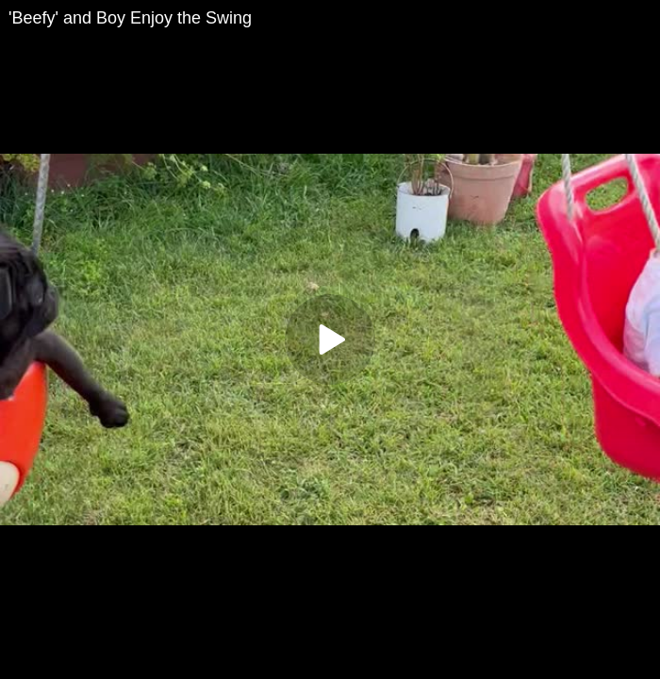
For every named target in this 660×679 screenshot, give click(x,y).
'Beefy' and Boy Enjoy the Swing (130, 17)
